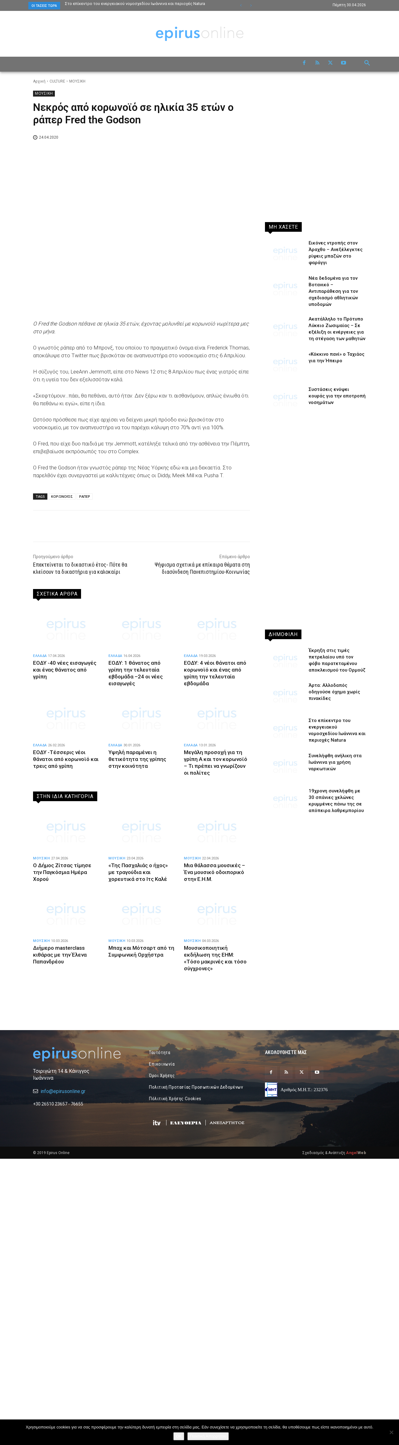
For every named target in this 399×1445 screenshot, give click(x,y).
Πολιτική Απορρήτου (208, 1436)
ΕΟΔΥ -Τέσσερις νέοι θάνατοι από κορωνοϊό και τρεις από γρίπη (66, 759)
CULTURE (57, 81)
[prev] (241, 5)
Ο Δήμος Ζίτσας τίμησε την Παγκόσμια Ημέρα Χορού (62, 872)
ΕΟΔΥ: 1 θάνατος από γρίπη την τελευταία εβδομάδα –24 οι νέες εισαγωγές (135, 673)
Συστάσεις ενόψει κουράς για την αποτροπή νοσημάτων (337, 396)
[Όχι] (391, 1432)
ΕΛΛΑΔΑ (40, 656)
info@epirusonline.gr (63, 1184)
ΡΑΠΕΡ (84, 496)
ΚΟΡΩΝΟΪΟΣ (62, 496)
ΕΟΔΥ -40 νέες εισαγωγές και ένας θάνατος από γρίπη (64, 670)
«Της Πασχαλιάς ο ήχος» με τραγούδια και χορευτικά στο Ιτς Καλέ (138, 872)
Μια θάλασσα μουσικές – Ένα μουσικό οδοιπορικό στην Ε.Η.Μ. (214, 872)
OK (179, 1436)
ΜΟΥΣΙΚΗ (77, 81)
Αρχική (39, 81)
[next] (251, 5)
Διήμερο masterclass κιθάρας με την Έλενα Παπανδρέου (60, 955)
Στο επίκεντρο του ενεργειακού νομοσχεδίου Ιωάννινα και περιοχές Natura (135, 3)
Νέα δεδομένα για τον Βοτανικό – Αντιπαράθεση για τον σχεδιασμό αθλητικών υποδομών (333, 291)
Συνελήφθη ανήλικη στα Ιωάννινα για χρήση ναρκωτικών (335, 762)
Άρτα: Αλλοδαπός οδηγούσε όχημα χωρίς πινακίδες (334, 691)
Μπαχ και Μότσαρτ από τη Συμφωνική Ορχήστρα (141, 951)
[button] (367, 63)
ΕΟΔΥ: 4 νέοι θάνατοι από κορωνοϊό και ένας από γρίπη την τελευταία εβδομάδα (215, 673)
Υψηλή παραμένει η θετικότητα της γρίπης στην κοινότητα (137, 759)
